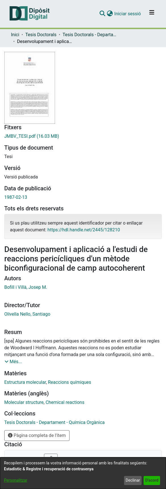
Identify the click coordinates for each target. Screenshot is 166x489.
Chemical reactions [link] (65, 402)
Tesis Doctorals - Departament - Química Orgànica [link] (90, 34)
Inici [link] (15, 34)
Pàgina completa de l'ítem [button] (37, 435)
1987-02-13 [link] (15, 197)
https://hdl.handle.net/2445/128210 (83, 229)
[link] (83, 136)
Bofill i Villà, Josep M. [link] (25, 287)
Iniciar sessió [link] (128, 13)
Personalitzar (15, 480)
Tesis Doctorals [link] (40, 34)
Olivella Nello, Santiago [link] (27, 314)
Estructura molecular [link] (25, 382)
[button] (102, 13)
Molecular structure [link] (24, 402)
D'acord (152, 480)
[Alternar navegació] (152, 14)
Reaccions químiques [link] (69, 382)
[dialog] (83, 473)
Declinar (133, 480)
